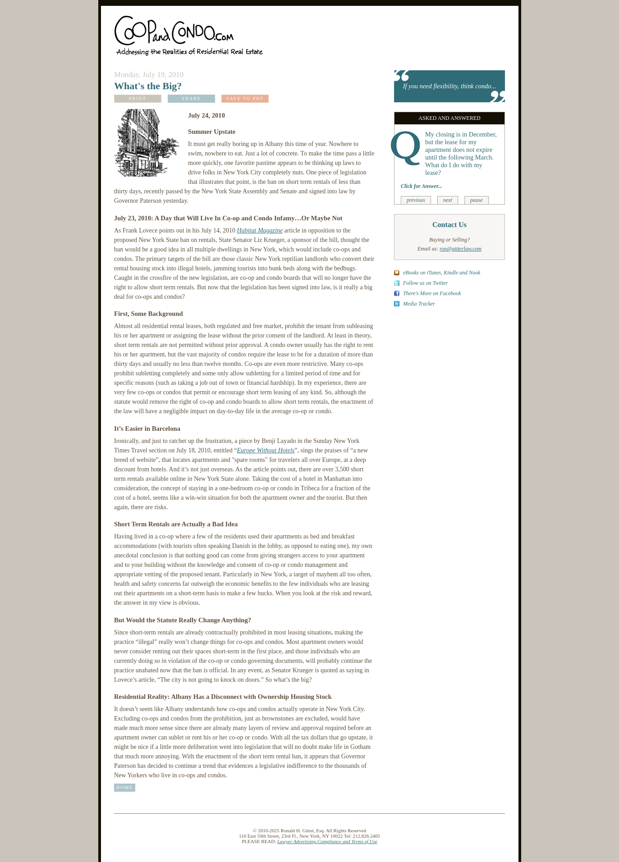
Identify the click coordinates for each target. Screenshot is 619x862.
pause (476, 200)
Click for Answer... (421, 186)
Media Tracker (419, 304)
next (447, 200)
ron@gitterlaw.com (460, 249)
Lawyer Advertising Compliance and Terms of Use (327, 841)
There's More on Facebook (432, 293)
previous (416, 200)
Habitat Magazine (260, 230)
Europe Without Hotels (265, 450)
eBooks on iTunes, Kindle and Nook (441, 272)
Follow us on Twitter (425, 283)
